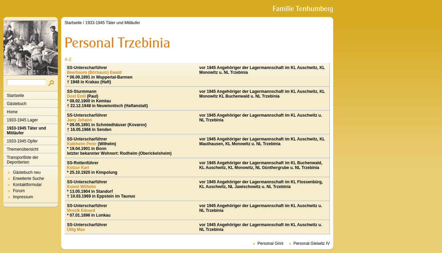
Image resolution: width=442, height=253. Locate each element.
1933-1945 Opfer (22, 141)
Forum (19, 190)
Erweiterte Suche (28, 178)
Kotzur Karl (78, 167)
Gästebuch (17, 103)
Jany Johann (79, 120)
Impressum (23, 197)
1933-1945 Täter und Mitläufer (26, 130)
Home (12, 111)
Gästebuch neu (26, 172)
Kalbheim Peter (82, 143)
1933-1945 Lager (22, 120)
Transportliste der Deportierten (22, 160)
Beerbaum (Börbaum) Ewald (94, 72)
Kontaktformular (27, 184)
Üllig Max (76, 229)
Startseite (15, 95)
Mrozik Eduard (81, 210)
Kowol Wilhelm (81, 186)
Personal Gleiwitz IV (311, 243)
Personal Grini (270, 243)
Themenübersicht (22, 149)
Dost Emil (76, 96)
